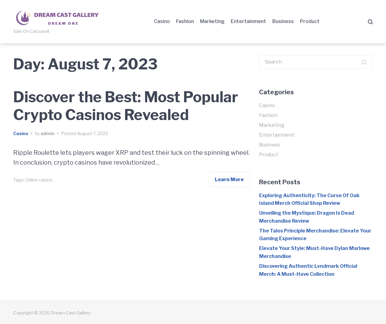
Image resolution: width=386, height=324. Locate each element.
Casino (162, 21)
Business (283, 21)
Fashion (185, 21)
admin (47, 133)
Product (310, 21)
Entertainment (248, 21)
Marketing (212, 21)
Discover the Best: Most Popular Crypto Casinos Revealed (125, 106)
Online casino (39, 179)
